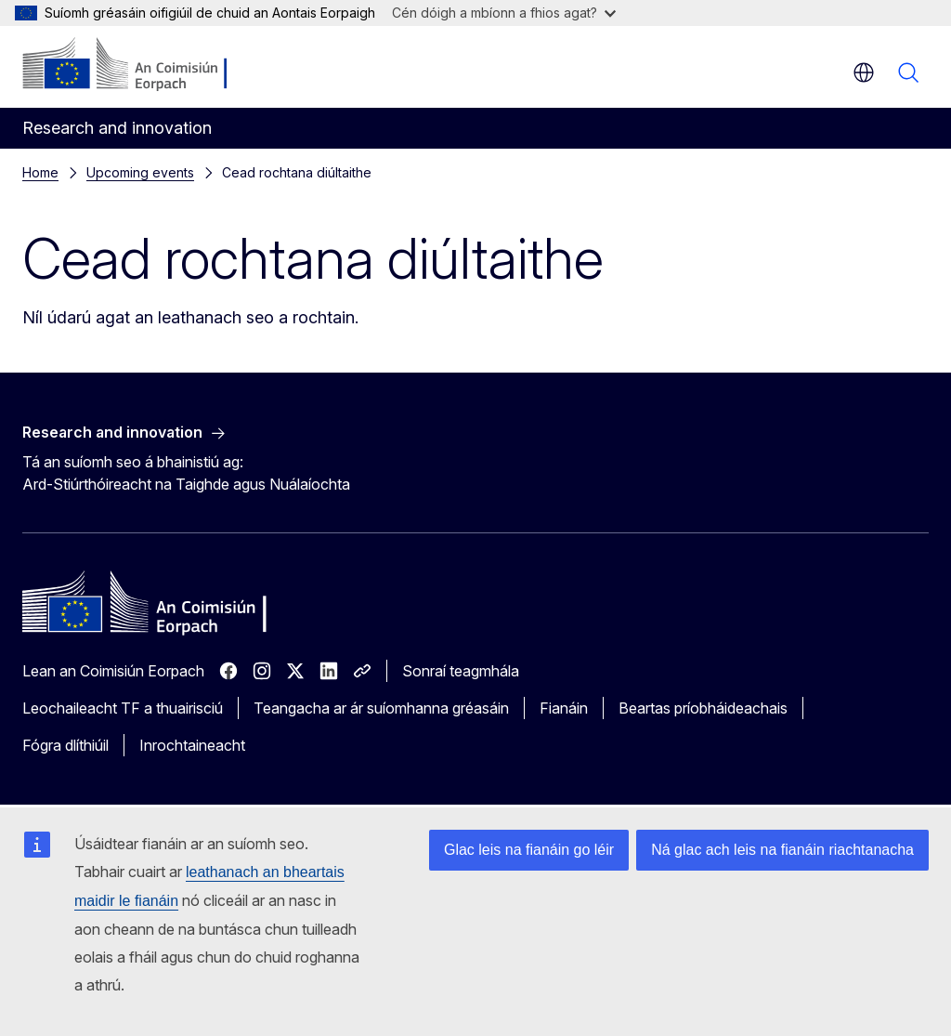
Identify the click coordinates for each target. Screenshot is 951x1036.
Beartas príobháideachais (703, 708)
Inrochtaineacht (192, 745)
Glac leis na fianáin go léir (529, 850)
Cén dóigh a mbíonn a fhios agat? (504, 12)
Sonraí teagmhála (460, 671)
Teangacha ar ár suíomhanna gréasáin (381, 708)
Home (40, 172)
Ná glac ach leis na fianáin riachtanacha (782, 850)
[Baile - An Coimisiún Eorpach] (135, 65)
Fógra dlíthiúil (65, 745)
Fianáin (564, 708)
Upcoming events (140, 172)
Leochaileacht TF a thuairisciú (122, 708)
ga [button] (864, 72)
